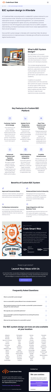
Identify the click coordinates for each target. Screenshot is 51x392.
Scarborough (43, 352)
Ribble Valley (19, 352)
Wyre (43, 357)
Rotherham (31, 352)
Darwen (7, 343)
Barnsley (7, 338)
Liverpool (43, 345)
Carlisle (31, 338)
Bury (31, 337)
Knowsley (31, 345)
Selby (7, 355)
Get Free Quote (25, 280)
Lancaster (43, 342)
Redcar (19, 350)
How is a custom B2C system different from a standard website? (20, 301)
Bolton (19, 340)
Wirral (31, 360)
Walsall (31, 355)
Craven (7, 342)
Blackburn (19, 337)
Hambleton (19, 347)
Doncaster (7, 345)
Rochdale (31, 348)
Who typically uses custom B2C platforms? (14, 311)
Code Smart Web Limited (16, 389)
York (44, 358)
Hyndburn (31, 343)
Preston (19, 348)
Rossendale (31, 350)
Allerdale (7, 337)
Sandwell (44, 350)
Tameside (19, 358)
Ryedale (32, 353)
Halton (19, 345)
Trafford (19, 360)
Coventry (43, 340)
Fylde (19, 343)
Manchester (44, 347)
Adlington (7, 335)
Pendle (7, 353)
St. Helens (19, 355)
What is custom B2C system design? (13, 297)
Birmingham (19, 335)
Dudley (7, 347)
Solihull (7, 358)
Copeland (43, 338)
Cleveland (43, 335)
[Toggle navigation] (48, 2)
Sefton (43, 353)
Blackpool (19, 338)
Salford (43, 348)
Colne (43, 337)
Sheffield (7, 357)
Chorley (31, 340)
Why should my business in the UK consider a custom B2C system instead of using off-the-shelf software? (23, 306)
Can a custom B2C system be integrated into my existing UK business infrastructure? (21, 315)
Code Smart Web (10, 2)
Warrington (31, 357)
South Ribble (7, 360)
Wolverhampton (44, 355)
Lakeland (31, 347)
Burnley (31, 335)
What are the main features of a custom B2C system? (17, 320)
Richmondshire (19, 353)
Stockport (19, 357)
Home (4, 6)
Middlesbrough (7, 348)
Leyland (43, 343)
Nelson (7, 350)
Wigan (31, 358)
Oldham (7, 352)
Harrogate (31, 342)
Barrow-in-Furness (7, 340)
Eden (19, 342)
